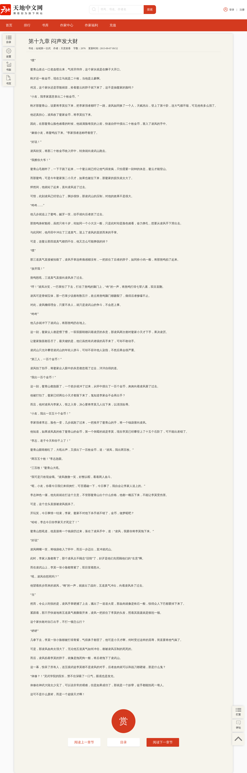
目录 (123, 742)
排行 (27, 25)
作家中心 (66, 25)
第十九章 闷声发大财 (53, 41)
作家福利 (91, 25)
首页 (9, 25)
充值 (113, 25)
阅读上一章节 (84, 742)
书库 (45, 25)
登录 (231, 9)
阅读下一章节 (163, 742)
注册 (242, 9)
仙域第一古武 (43, 48)
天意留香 (66, 48)
